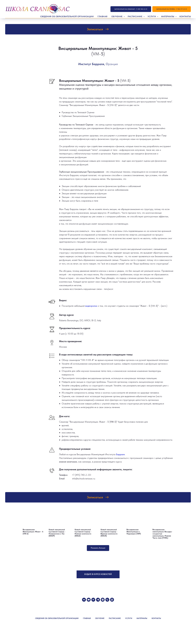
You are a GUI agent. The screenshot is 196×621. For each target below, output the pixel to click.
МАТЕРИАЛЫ (142, 618)
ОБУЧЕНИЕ (99, 618)
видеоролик (91, 305)
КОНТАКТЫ (156, 618)
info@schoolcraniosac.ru (83, 478)
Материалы (168, 16)
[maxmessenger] (112, 600)
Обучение (117, 16)
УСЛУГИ (128, 618)
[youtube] (89, 600)
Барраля (120, 454)
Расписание (135, 16)
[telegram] (98, 600)
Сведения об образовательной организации (67, 16)
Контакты (185, 16)
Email (62, 478)
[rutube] (93, 600)
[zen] (103, 600)
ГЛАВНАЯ (87, 618)
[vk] (84, 600)
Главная (102, 16)
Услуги (152, 16)
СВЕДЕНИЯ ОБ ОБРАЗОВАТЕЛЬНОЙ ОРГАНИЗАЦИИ (57, 618)
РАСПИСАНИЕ (115, 618)
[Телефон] (107, 600)
